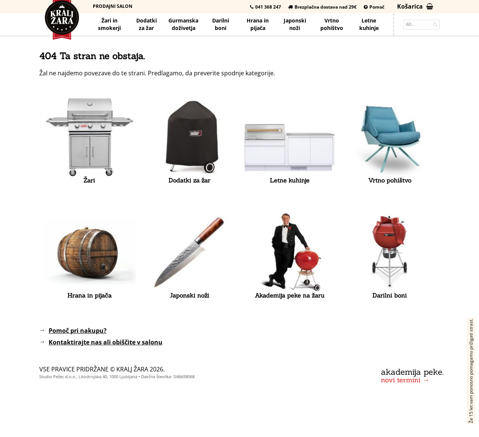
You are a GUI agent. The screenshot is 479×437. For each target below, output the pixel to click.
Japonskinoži (295, 24)
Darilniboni (220, 24)
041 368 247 (265, 7)
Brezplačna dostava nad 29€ (322, 7)
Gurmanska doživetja (183, 24)
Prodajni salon (112, 6)
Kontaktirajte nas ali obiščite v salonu (105, 342)
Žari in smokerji (109, 24)
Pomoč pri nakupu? (78, 330)
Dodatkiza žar (146, 24)
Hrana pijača (258, 24)
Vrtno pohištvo (331, 24)
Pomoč (374, 7)
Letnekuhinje (369, 24)
